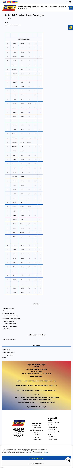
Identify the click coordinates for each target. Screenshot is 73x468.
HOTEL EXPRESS (36, 372)
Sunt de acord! (36, 458)
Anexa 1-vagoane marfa (26, 403)
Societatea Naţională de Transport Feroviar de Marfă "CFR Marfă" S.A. (43, 8)
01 (29, 43)
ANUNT (36, 367)
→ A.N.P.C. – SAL (36, 440)
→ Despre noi (36, 426)
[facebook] (70, 2)
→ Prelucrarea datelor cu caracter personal (36, 430)
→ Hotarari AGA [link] (53, 427)
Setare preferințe (36, 463)
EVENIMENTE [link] (36, 407)
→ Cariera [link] (51, 437)
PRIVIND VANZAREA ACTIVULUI (36, 370)
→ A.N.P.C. (36, 438)
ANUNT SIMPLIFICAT (36, 377)
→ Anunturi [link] (51, 430)
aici (46, 452)
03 (30, 142)
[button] (70, 27)
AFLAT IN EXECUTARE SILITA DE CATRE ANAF (36, 374)
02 (29, 104)
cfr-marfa (8, 19)
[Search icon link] (66, 2)
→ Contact (36, 435)
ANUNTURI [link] (36, 365)
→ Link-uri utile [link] (52, 439)
